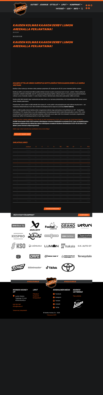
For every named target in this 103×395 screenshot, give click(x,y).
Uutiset (34, 5)
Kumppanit (75, 5)
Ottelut (54, 5)
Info (76, 9)
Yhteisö (60, 9)
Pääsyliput (36, 294)
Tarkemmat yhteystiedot (20, 310)
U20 (68, 9)
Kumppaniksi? (37, 298)
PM (67, 146)
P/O (88, 146)
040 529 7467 (17, 304)
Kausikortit (36, 296)
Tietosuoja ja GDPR (51, 315)
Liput (63, 5)
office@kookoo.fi (17, 306)
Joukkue (44, 5)
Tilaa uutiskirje (77, 296)
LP (73, 146)
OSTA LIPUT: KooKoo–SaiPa (22, 134)
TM (60, 146)
